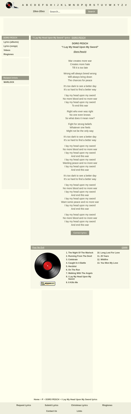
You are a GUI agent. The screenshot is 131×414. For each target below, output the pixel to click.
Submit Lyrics (51, 405)
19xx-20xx (39, 11)
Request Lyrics (23, 405)
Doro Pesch (80, 52)
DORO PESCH (79, 38)
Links (79, 411)
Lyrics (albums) (11, 42)
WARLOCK (9, 82)
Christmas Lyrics (79, 405)
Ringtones (9, 54)
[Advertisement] (65, 25)
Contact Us (51, 411)
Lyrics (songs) (11, 46)
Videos (7, 50)
